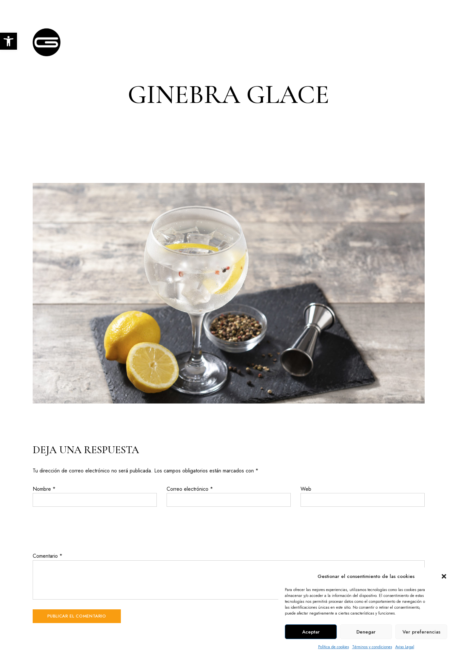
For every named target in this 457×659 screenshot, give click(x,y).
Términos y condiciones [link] (372, 647)
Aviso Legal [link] (404, 647)
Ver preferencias (421, 631)
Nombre (44, 489)
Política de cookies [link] (333, 647)
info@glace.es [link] (407, 9)
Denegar (366, 631)
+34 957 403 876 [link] (358, 9)
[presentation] (82, 529)
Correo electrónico (190, 489)
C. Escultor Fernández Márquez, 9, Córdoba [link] (79, 9)
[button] (444, 576)
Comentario (47, 556)
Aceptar (311, 631)
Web (306, 489)
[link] (8, 41)
